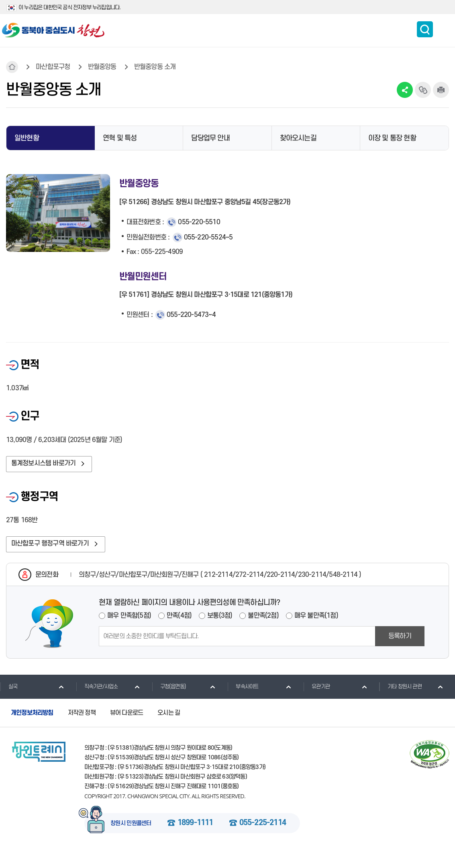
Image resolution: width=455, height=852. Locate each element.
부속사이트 (242, 687)
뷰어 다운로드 (126, 713)
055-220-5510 (199, 222)
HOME (12, 67)
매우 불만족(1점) (316, 616)
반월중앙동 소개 (155, 67)
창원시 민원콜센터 (130, 824)
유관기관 (316, 687)
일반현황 (26, 138)
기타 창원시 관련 (400, 687)
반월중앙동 (102, 67)
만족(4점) (179, 616)
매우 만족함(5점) (129, 616)
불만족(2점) (263, 616)
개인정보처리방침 (32, 713)
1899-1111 (195, 823)
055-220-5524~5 (208, 237)
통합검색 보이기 (425, 29)
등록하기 (399, 636)
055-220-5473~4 (191, 314)
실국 (8, 687)
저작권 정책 (82, 713)
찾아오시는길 (298, 138)
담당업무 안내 (210, 138)
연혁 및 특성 (120, 138)
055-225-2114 (262, 823)
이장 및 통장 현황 (392, 138)
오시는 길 (168, 713)
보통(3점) (219, 616)
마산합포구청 (53, 67)
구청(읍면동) (169, 687)
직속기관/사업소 (97, 687)
